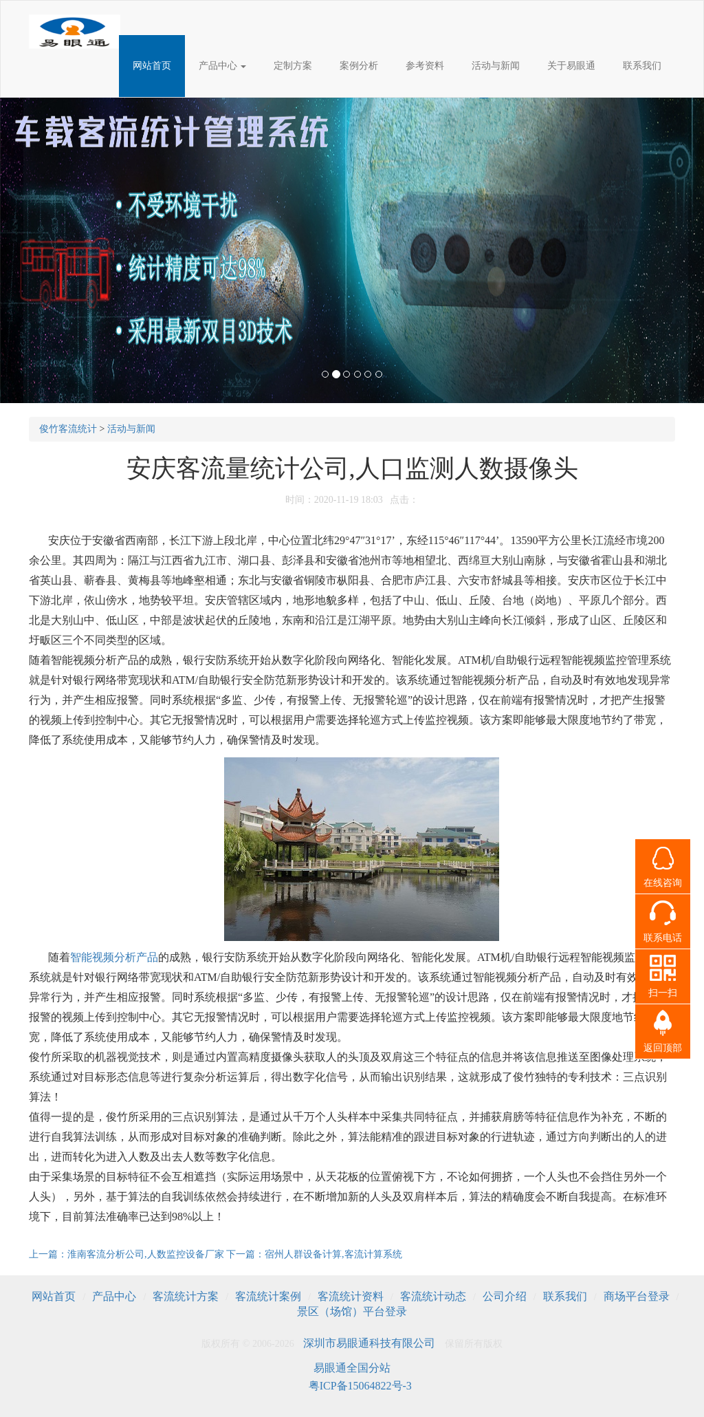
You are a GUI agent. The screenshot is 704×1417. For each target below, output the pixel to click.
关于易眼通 (571, 66)
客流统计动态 (433, 1296)
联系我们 (642, 66)
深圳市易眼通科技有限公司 (369, 1343)
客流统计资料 (351, 1296)
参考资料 (425, 66)
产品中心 (223, 66)
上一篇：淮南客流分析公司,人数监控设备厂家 (127, 1254)
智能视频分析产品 (114, 957)
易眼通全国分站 (352, 1368)
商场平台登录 (637, 1296)
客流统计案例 (268, 1296)
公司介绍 (505, 1296)
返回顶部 (663, 1048)
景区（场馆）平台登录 (352, 1311)
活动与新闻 (496, 66)
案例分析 (359, 66)
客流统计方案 (186, 1296)
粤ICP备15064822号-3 (360, 1386)
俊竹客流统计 (68, 429)
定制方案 (293, 66)
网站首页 (152, 66)
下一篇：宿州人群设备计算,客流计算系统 (314, 1254)
